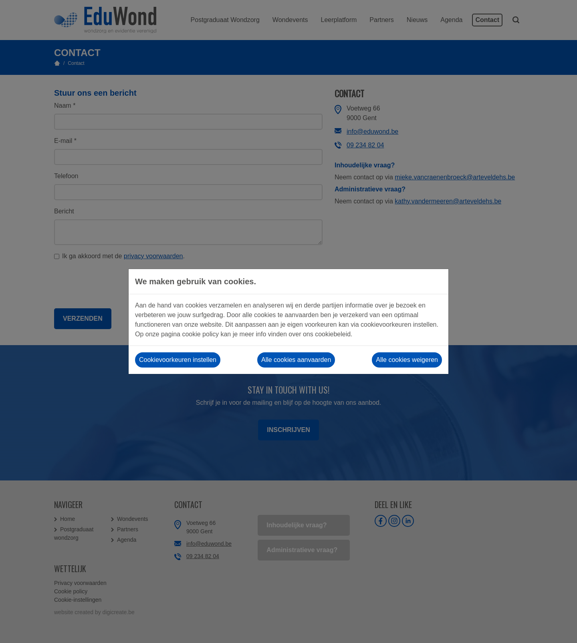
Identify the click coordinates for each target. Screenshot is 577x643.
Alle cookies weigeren (407, 359)
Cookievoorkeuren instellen (177, 359)
